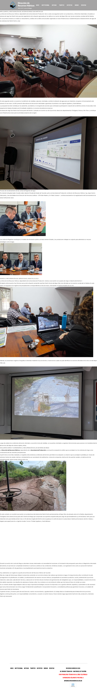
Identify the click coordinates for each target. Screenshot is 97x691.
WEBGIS (77, 5)
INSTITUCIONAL (45, 5)
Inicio (37, 5)
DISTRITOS (69, 5)
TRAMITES (61, 5)
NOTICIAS (54, 5)
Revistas (83, 5)
